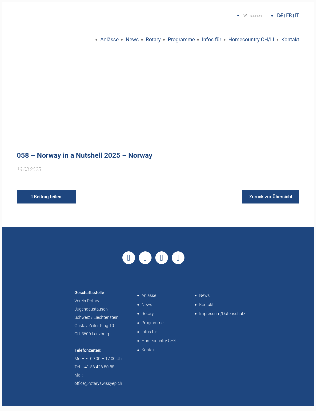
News (132, 39)
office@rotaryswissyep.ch (98, 388)
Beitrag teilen (46, 200)
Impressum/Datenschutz (222, 318)
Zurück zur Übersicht (265, 200)
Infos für (211, 39)
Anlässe (109, 39)
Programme (181, 39)
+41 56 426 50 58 (98, 371)
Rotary (153, 39)
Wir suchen (252, 16)
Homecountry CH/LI (251, 39)
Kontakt (290, 39)
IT (297, 15)
